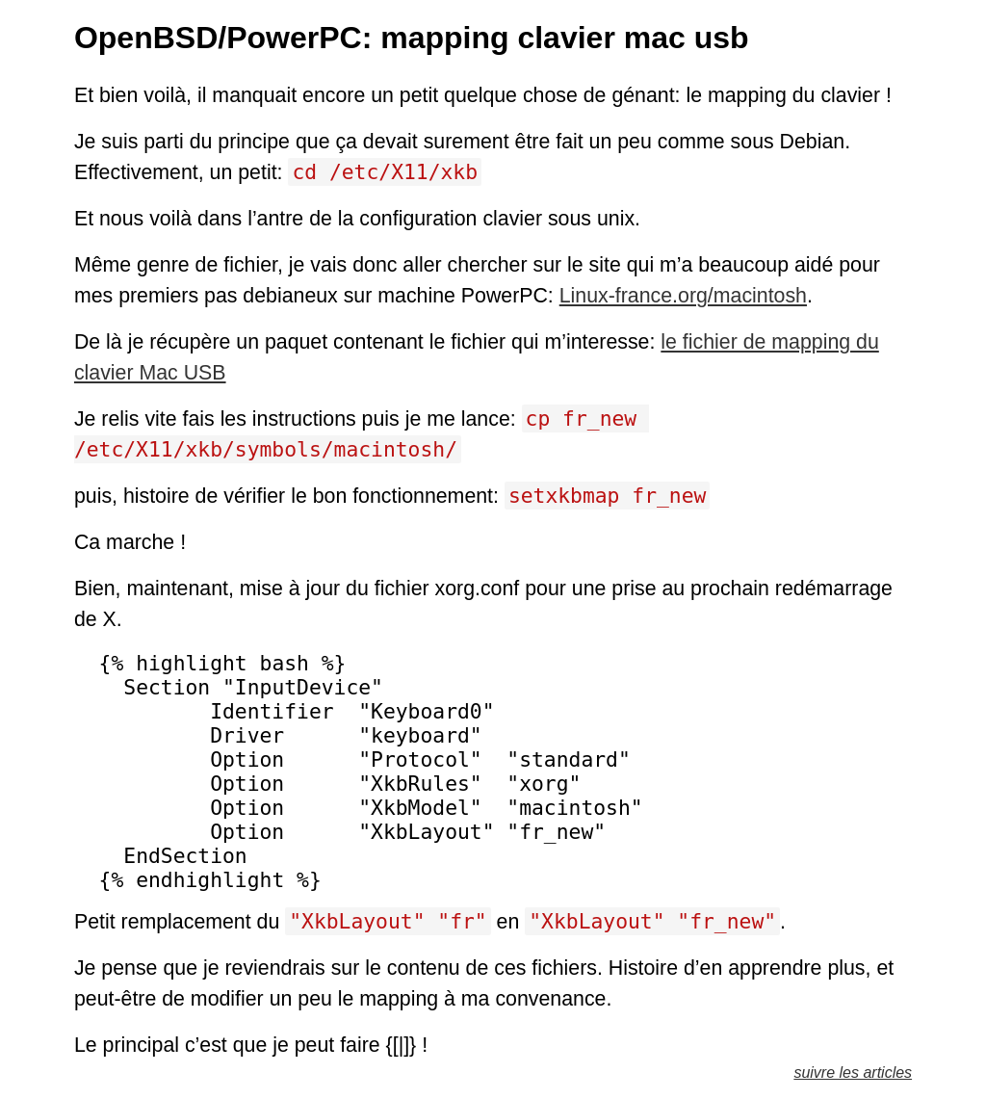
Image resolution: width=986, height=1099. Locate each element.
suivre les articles (852, 1072)
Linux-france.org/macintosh (683, 295)
